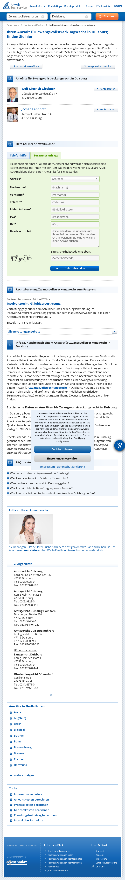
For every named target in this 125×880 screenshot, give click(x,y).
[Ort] (75, 224)
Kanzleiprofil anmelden (59, 851)
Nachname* (18, 187)
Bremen (19, 753)
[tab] (26, 66)
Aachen (18, 712)
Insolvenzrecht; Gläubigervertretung (34, 303)
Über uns (100, 866)
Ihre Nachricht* (20, 231)
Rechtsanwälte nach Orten (60, 855)
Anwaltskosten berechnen (31, 799)
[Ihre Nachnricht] (75, 238)
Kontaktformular (34, 550)
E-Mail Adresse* (20, 209)
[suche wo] (68, 16)
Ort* (13, 224)
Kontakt (100, 854)
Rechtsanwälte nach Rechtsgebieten (65, 858)
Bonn (17, 741)
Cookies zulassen (62, 449)
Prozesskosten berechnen (31, 805)
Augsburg (20, 718)
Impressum (47, 466)
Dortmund (20, 765)
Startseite (100, 850)
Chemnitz (20, 759)
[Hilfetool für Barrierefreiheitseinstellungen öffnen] (119, 445)
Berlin (17, 724)
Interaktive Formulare (28, 820)
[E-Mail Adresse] (75, 209)
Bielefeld (19, 730)
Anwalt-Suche (37, 6)
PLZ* (13, 216)
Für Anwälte (103, 6)
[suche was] (24, 16)
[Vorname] (75, 195)
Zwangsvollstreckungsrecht (48, 387)
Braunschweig (23, 747)
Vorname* (17, 194)
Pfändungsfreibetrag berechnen (35, 815)
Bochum (19, 735)
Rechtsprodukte (73, 6)
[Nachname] (75, 187)
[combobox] (75, 179)
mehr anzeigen (24, 775)
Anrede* (15, 178)
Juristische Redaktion (58, 870)
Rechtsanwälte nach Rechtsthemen (65, 862)
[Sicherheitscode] (75, 258)
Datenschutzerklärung (71, 466)
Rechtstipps (55, 6)
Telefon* (16, 202)
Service (90, 6)
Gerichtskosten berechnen (31, 810)
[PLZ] (75, 217)
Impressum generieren (29, 794)
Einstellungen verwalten (62, 458)
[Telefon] (75, 202)
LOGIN (118, 6)
